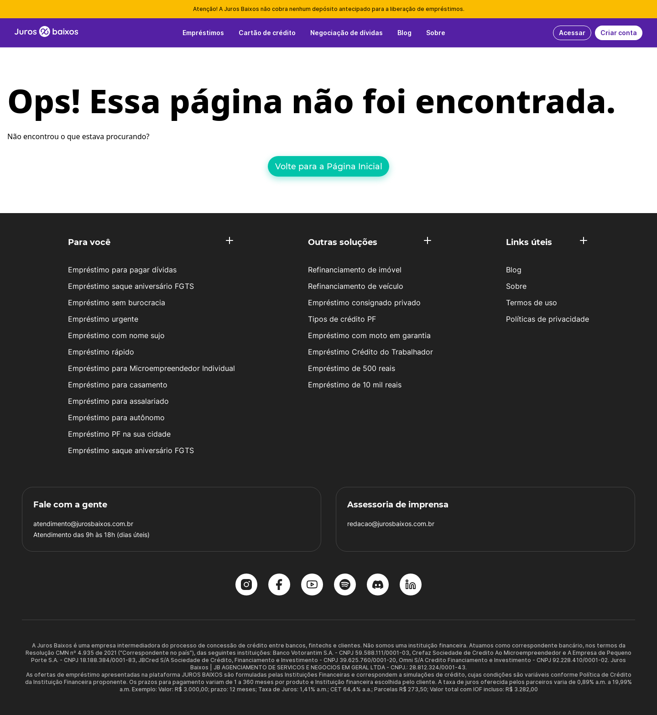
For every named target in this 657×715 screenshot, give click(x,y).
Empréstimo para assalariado (118, 401)
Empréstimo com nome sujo (116, 335)
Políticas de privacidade (547, 319)
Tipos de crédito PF (342, 319)
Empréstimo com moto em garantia (369, 335)
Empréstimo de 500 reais (351, 368)
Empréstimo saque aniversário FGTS (131, 286)
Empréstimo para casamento (117, 384)
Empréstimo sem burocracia (116, 302)
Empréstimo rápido (101, 351)
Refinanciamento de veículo (355, 286)
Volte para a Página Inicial (328, 166)
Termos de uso (531, 302)
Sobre (516, 286)
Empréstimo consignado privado (364, 302)
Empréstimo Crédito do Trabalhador (370, 351)
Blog (513, 269)
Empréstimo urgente (103, 319)
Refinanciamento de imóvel (355, 269)
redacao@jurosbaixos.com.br (390, 523)
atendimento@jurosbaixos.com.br (83, 523)
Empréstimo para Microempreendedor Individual (151, 368)
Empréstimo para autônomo (116, 417)
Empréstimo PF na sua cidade (119, 433)
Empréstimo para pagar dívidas (122, 269)
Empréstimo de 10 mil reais (355, 384)
